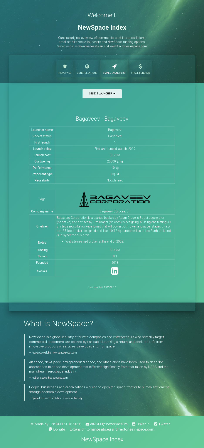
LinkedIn (141, 424)
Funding (140, 68)
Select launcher (102, 93)
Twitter (162, 424)
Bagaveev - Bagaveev (102, 118)
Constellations (87, 68)
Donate (57, 429)
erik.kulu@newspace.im (107, 424)
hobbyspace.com (58, 377)
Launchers (114, 68)
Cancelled (114, 136)
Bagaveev (114, 130)
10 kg (115, 167)
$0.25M (115, 155)
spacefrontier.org (72, 398)
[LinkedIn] (114, 273)
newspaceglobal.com (65, 352)
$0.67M (115, 250)
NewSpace (65, 68)
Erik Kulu (56, 424)
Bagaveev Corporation (114, 211)
